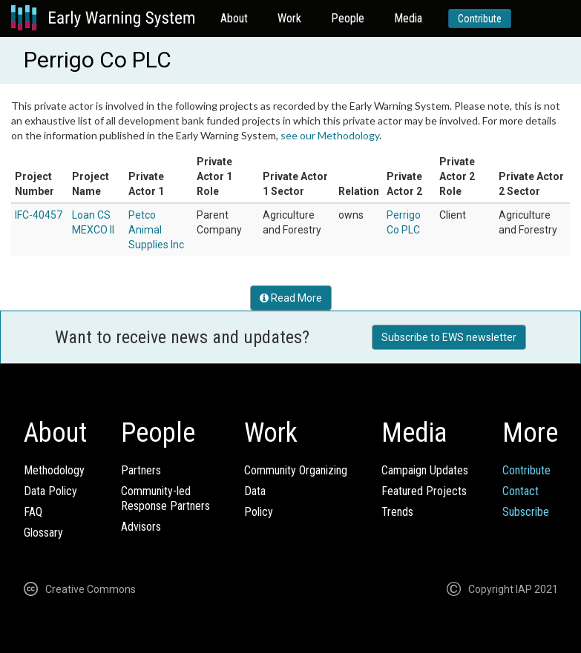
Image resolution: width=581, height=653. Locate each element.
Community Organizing (295, 470)
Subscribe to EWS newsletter (448, 337)
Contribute (480, 18)
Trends (397, 512)
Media (408, 18)
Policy (258, 512)
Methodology (54, 470)
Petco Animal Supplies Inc (156, 230)
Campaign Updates (424, 470)
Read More (291, 298)
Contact (520, 491)
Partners (141, 470)
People (347, 18)
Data (255, 491)
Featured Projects (424, 491)
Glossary (43, 533)
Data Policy (50, 491)
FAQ (33, 512)
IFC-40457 (38, 215)
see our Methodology (329, 135)
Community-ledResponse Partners (165, 498)
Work (289, 18)
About (234, 18)
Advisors (141, 527)
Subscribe (525, 512)
